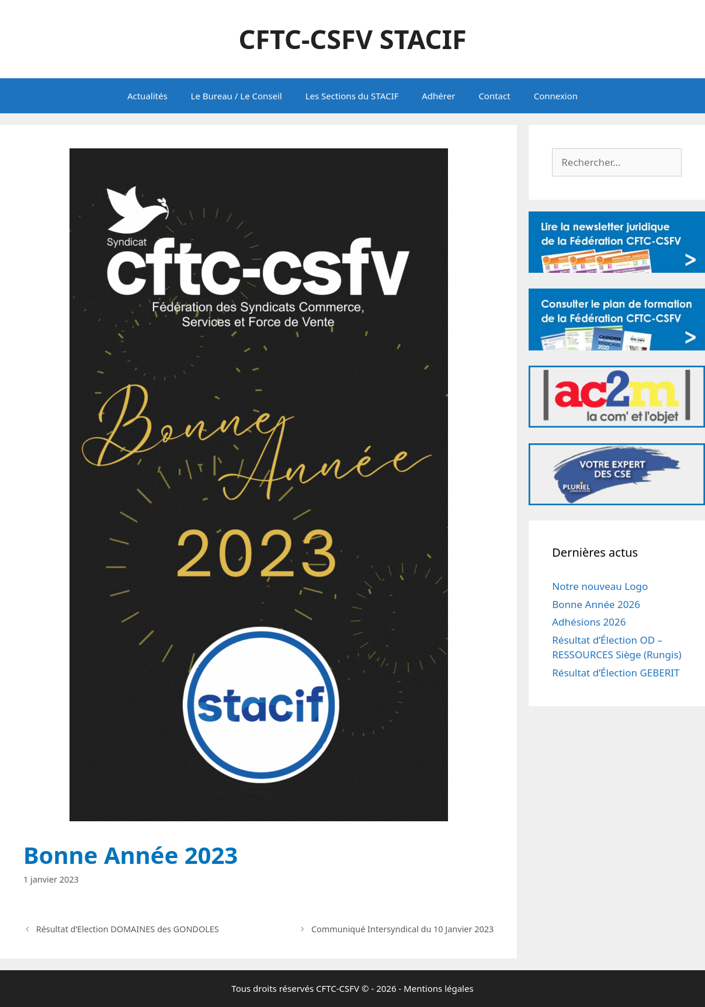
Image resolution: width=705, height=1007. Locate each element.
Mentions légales (439, 988)
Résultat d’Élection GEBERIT (615, 672)
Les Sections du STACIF (352, 96)
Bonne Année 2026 (596, 604)
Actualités (147, 96)
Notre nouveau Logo (600, 586)
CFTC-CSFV (337, 988)
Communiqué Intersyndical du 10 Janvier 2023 (402, 929)
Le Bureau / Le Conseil (236, 96)
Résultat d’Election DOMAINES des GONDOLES (127, 929)
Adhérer (438, 96)
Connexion (556, 96)
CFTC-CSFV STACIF (352, 39)
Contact (494, 96)
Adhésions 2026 (589, 621)
